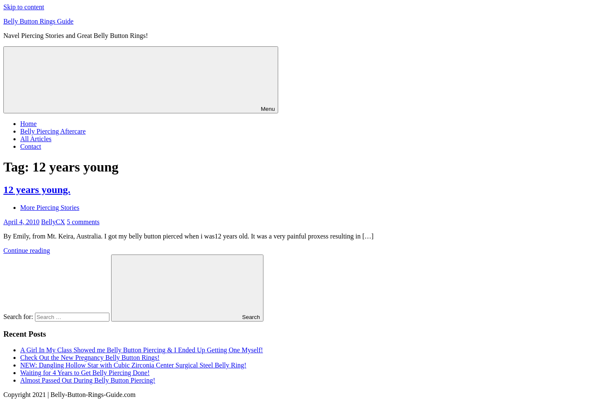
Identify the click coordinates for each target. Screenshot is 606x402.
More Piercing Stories (49, 207)
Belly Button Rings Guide (38, 21)
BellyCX (53, 221)
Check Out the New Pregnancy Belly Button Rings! (89, 357)
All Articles (35, 138)
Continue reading (26, 250)
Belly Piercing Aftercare (53, 131)
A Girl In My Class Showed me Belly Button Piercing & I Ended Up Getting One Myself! (141, 350)
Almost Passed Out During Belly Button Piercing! (87, 380)
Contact (30, 146)
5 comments (83, 221)
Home (28, 123)
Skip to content (23, 7)
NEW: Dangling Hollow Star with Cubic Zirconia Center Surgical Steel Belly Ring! (133, 365)
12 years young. (36, 189)
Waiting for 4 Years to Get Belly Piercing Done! (85, 372)
